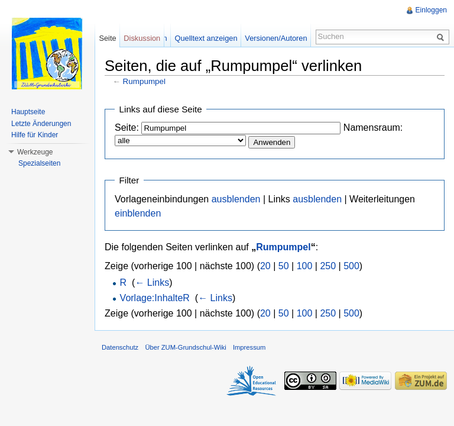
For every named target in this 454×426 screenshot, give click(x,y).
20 (265, 266)
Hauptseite (28, 112)
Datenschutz (120, 347)
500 (351, 266)
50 (283, 266)
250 (328, 266)
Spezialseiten (39, 163)
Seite (107, 38)
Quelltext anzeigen (206, 38)
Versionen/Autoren (276, 38)
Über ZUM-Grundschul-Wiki (185, 347)
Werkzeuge (35, 152)
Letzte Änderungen (41, 124)
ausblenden (236, 199)
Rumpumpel (144, 81)
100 (305, 266)
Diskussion (142, 38)
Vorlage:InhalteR (155, 298)
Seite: (127, 127)
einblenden (138, 213)
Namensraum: (373, 127)
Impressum (249, 347)
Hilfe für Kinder (34, 135)
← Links (152, 282)
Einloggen (431, 10)
